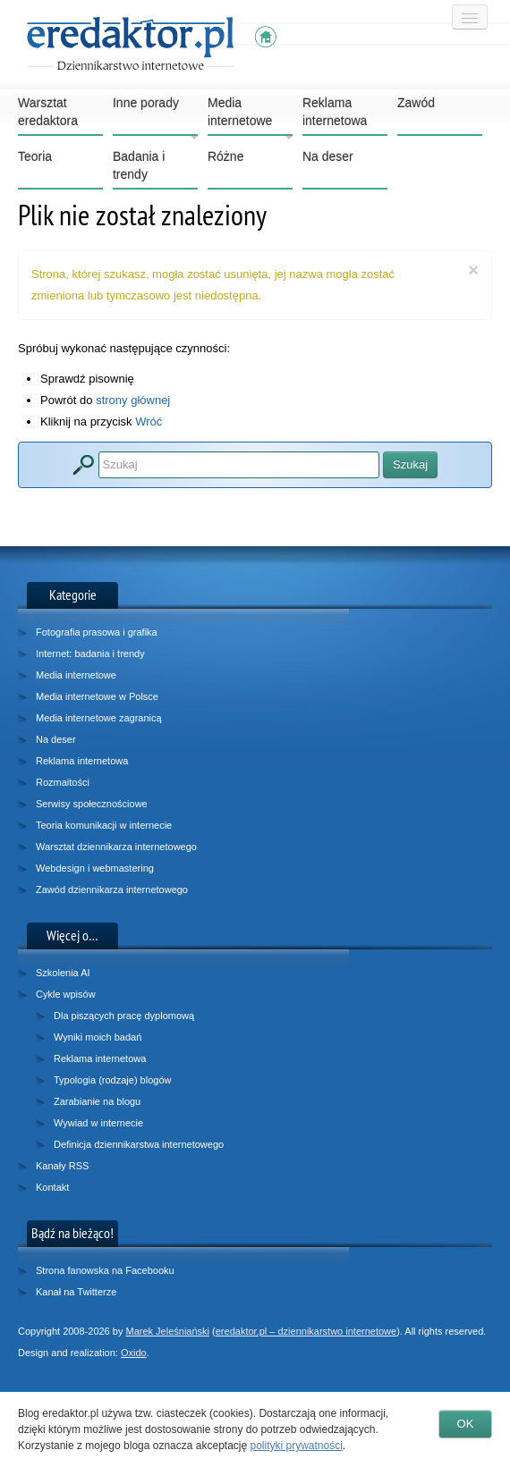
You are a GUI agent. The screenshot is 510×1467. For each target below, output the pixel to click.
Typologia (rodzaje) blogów (112, 1080)
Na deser (327, 156)
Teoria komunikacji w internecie (104, 825)
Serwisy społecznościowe (92, 803)
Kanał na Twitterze (76, 1291)
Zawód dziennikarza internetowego (112, 889)
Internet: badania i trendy (90, 653)
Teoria (35, 156)
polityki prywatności (296, 1445)
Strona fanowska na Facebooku (105, 1270)
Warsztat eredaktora (48, 112)
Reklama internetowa (334, 112)
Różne (225, 156)
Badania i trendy (139, 165)
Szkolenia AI (63, 972)
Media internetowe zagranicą (99, 717)
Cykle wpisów (66, 994)
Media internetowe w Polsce (97, 696)
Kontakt (52, 1187)
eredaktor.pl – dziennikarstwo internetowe (306, 1331)
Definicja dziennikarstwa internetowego (139, 1144)
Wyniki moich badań (97, 1037)
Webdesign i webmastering (95, 868)
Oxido (134, 1352)
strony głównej (133, 400)
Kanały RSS (62, 1165)
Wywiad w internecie (98, 1122)
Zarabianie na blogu (97, 1101)
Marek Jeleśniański (167, 1331)
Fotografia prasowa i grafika (96, 632)
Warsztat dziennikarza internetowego (116, 846)
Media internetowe (250, 116)
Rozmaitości (62, 782)
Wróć (148, 421)
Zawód (416, 103)
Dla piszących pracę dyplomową (124, 1015)
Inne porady (155, 116)
